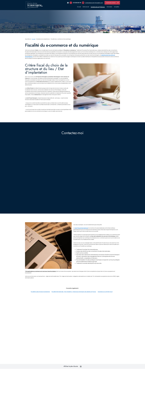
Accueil (79, 7)
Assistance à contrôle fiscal (105, 291)
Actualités (116, 7)
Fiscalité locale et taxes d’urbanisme (40, 291)
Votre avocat (86, 7)
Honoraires (109, 7)
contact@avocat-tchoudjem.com (94, 3)
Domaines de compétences (98, 7)
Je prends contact (112, 2)
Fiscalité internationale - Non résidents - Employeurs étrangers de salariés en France (74, 291)
